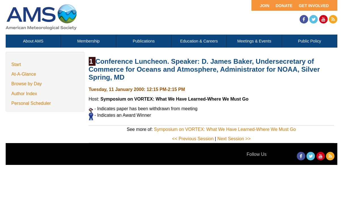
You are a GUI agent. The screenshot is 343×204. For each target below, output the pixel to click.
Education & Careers (199, 41)
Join (265, 5)
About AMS (33, 41)
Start (16, 64)
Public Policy (309, 41)
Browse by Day (26, 83)
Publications (144, 41)
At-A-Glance (23, 74)
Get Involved (314, 5)
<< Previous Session (193, 138)
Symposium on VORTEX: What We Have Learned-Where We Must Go (225, 129)
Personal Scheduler (31, 103)
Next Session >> (234, 138)
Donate (284, 5)
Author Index (24, 93)
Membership (88, 41)
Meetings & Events (254, 41)
